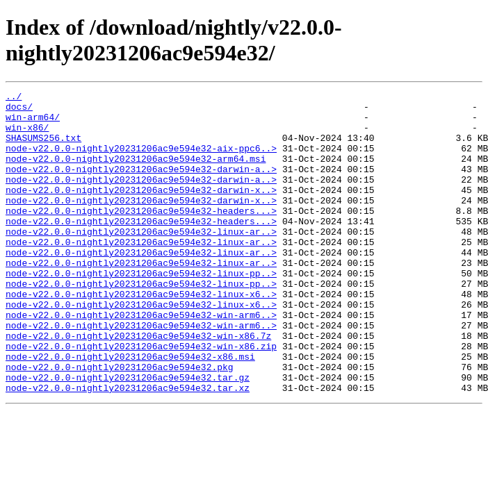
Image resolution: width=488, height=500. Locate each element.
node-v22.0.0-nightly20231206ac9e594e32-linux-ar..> (141, 260)
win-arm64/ (33, 123)
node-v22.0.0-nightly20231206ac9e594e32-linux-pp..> (141, 310)
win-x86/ (27, 135)
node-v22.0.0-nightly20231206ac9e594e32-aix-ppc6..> (141, 160)
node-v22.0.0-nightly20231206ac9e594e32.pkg (120, 423)
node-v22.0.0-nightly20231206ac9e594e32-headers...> (141, 235)
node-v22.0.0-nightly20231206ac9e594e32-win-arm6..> (141, 360)
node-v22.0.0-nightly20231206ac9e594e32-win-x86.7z (138, 385)
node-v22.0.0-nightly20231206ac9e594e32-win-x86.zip (141, 398)
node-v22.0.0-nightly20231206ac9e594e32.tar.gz (128, 435)
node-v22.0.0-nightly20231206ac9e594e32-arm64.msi (136, 173)
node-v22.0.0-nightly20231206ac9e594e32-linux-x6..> (141, 335)
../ (14, 98)
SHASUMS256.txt (43, 148)
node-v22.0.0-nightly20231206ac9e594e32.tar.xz (128, 448)
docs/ (19, 110)
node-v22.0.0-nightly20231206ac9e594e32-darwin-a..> (141, 185)
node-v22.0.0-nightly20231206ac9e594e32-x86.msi (130, 410)
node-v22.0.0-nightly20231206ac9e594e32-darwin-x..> (141, 210)
